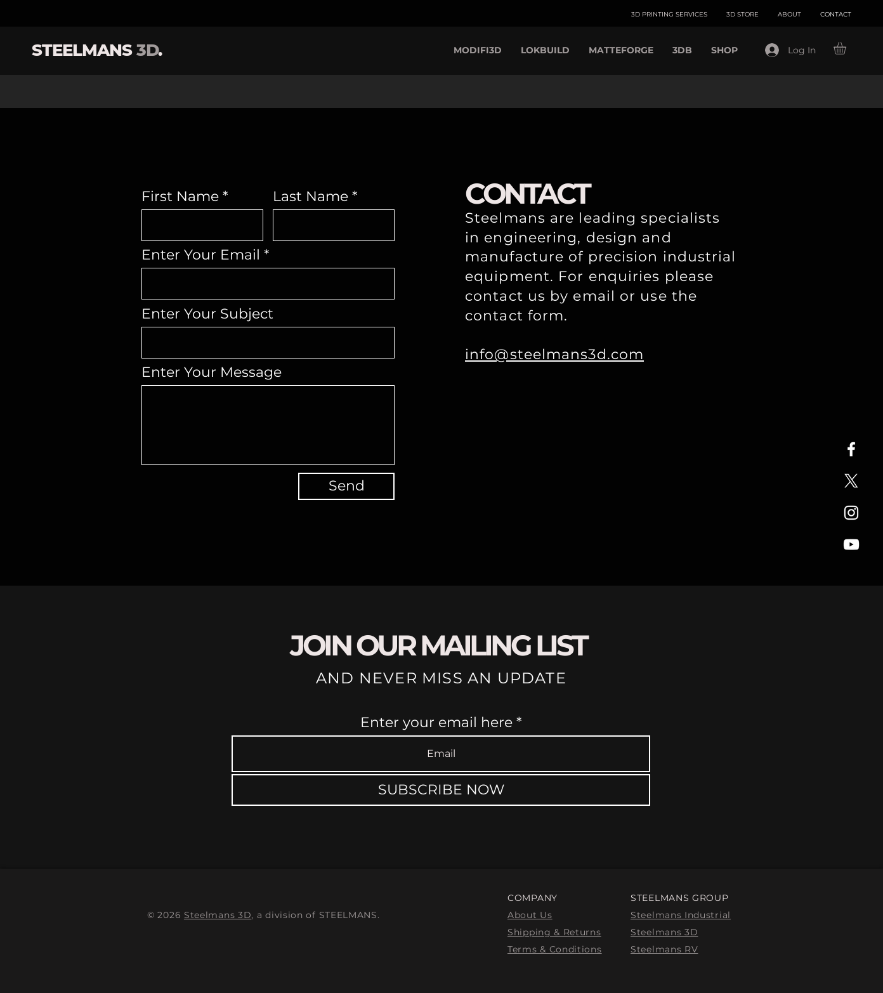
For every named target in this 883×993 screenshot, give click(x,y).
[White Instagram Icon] (851, 512)
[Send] (346, 486)
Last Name (310, 197)
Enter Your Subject (207, 314)
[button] (847, 48)
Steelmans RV (664, 949)
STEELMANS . (97, 50)
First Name (180, 197)
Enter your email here (436, 723)
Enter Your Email (200, 255)
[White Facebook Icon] (851, 449)
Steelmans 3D (217, 915)
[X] (851, 480)
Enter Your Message (211, 372)
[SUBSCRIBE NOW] (441, 790)
